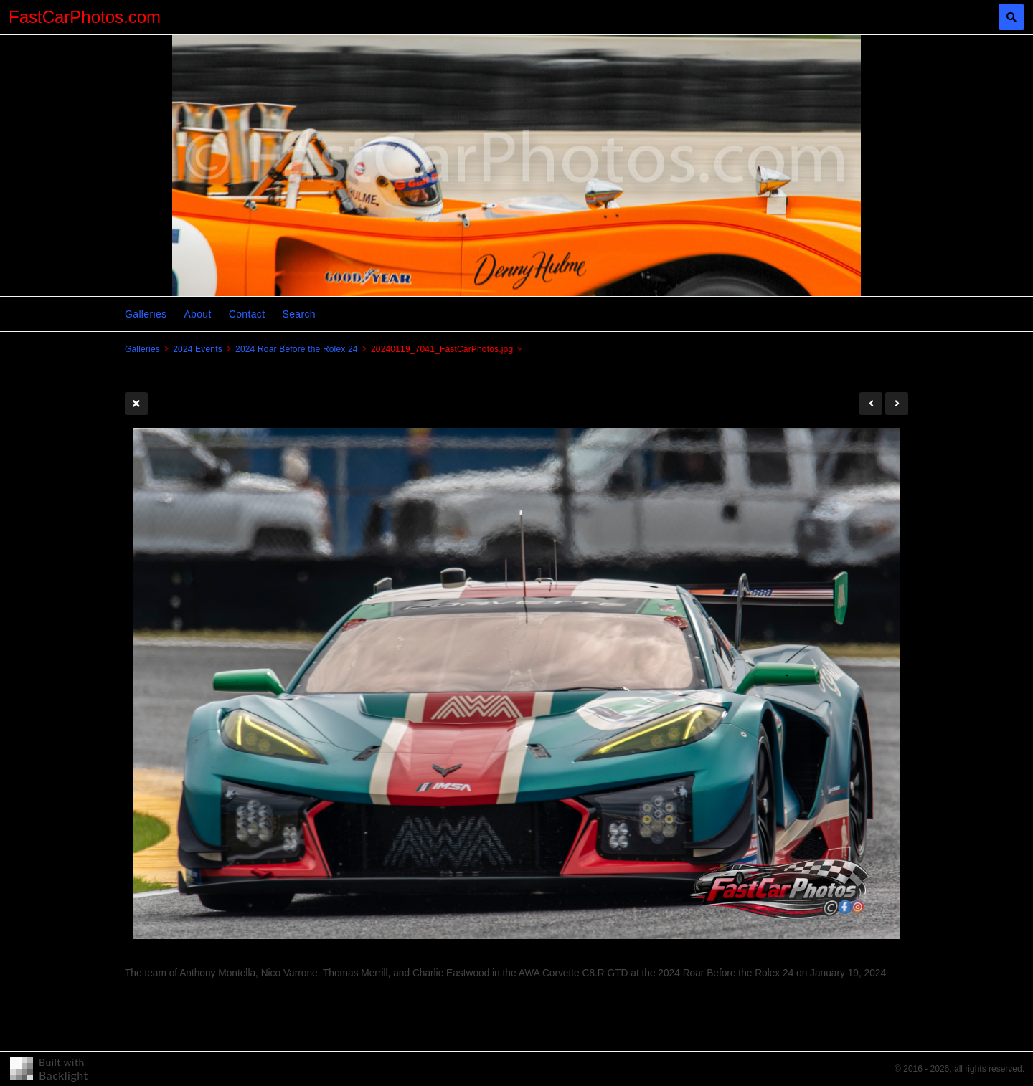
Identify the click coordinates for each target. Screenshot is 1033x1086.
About (197, 314)
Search (298, 314)
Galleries (145, 314)
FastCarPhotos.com (85, 17)
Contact (247, 314)
